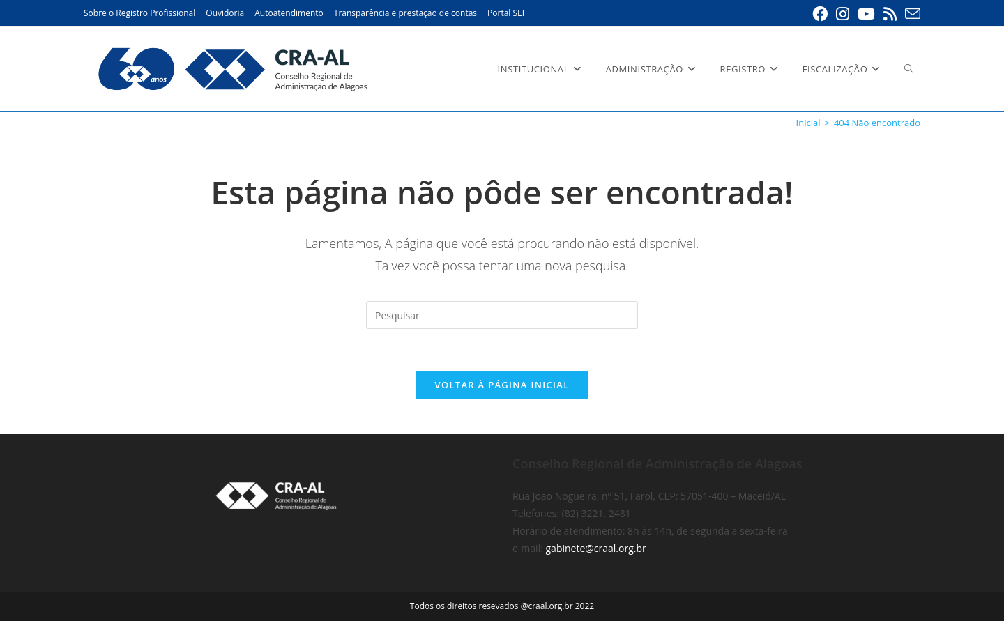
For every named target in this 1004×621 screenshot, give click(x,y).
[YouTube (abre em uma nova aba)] (866, 14)
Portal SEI (505, 13)
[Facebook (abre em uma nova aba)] (820, 14)
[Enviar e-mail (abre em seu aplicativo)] (910, 14)
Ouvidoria (225, 13)
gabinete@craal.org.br (596, 548)
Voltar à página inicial (501, 384)
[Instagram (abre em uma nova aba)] (842, 14)
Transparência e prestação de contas (405, 13)
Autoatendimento (289, 13)
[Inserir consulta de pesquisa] (502, 315)
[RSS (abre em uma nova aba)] (890, 14)
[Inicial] (808, 122)
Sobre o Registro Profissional (139, 13)
